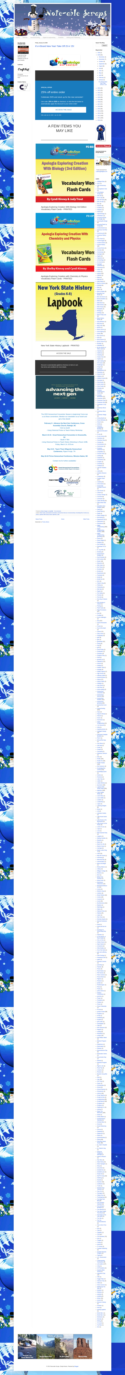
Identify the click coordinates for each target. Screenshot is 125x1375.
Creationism (100, 476)
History (99, 679)
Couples (99, 461)
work (98, 1307)
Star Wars (99, 1160)
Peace (98, 969)
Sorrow (99, 1129)
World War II (100, 1315)
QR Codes (100, 1021)
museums (99, 899)
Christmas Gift (101, 402)
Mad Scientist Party (102, 832)
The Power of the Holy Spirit (101, 1215)
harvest (99, 663)
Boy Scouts (100, 335)
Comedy (99, 442)
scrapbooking (100, 1099)
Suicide (99, 1180)
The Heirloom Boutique (100, 1206)
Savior (98, 1083)
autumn (99, 273)
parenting (99, 965)
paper (98, 959)
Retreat (99, 1060)
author (98, 269)
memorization (100, 861)
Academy (99, 207)
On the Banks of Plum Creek (101, 937)
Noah (98, 924)
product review (101, 1011)
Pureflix (99, 1019)
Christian (99, 388)
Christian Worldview (100, 395)
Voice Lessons (101, 1285)
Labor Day (100, 779)
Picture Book (100, 977)
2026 (99, 52)
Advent (99, 211)
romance (99, 1070)
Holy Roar (99, 687)
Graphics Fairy (101, 655)
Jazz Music (100, 743)
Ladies (99, 781)
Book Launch (100, 329)
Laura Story (100, 795)
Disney (99, 538)
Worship (99, 1319)
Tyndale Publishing (102, 1248)
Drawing (99, 552)
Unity (98, 1266)
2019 (99, 99)
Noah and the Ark (101, 926)
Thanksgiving (100, 1197)
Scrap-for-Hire (100, 1097)
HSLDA (99, 715)
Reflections (100, 1044)
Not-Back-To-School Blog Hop (101, 930)
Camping (99, 355)
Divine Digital (100, 540)
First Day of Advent (102, 599)
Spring (99, 1139)
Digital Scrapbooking (49, 37)
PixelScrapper (100, 984)
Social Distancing (101, 1126)
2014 (99, 111)
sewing (99, 1109)
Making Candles (101, 838)
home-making (100, 689)
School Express (101, 1089)
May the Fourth (101, 855)
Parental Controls (101, 961)
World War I (100, 1313)
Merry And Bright (101, 863)
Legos (98, 803)
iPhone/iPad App (101, 740)
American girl (100, 233)
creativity (99, 482)
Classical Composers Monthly (100, 427)
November (102, 59)
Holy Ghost (100, 685)
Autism (99, 271)
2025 (99, 55)
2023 (99, 90)
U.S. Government (101, 1257)
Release (99, 1048)
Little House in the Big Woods (102, 820)
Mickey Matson (101, 867)
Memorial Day (100, 859)
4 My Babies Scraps (100, 193)
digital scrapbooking (100, 526)
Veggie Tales (100, 1279)
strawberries (100, 1170)
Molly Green (100, 880)
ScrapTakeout (100, 1101)
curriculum (100, 498)
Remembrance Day (102, 1050)
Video (98, 1282)
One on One (100, 940)
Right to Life (100, 1066)
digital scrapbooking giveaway (100, 535)
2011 (99, 118)
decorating (100, 517)
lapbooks (54, 514)
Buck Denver (100, 339)
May (100, 73)
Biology (99, 310)
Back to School (101, 283)
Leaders (99, 799)
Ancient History (101, 244)
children (99, 376)
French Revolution (102, 622)
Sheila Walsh (100, 1116)
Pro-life (99, 1009)
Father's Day (100, 583)
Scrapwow (100, 1103)
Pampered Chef (101, 957)
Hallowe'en (100, 661)
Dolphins (99, 542)
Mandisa (99, 840)
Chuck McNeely (101, 420)
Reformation (100, 1046)
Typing (99, 1255)
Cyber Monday (101, 500)
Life (98, 811)
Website (25, 37)
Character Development (100, 369)
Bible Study (100, 306)
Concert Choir (100, 453)
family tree (100, 579)
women (99, 1300)
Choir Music (100, 382)
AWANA (99, 275)
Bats (98, 287)
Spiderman (100, 1133)
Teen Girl (99, 1191)
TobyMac (99, 1232)
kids (98, 756)
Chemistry (99, 372)
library (98, 809)
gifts (98, 637)
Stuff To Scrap (100, 1176)
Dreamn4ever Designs (100, 554)
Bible (98, 300)
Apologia (99, 254)
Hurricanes (100, 719)
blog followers (100, 321)
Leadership (100, 801)
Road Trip (99, 1068)
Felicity (99, 585)
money (99, 889)
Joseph (99, 749)
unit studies (100, 1264)
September (102, 64)
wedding (99, 1296)
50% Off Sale (100, 199)
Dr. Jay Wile (100, 549)
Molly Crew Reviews (100, 877)
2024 (99, 88)
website (99, 1294)
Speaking (99, 1131)
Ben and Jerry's (101, 296)
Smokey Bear (100, 1122)
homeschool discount (62, 512)
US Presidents (101, 1268)
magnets (99, 836)
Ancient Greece (101, 242)
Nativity (99, 913)
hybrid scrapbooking (100, 722)
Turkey (99, 1242)
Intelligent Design (101, 731)
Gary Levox (100, 633)
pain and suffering (101, 952)
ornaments (100, 946)
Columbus (99, 438)
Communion (100, 446)
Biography (99, 308)
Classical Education (102, 431)
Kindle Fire (100, 761)
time (98, 1228)
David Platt (100, 511)
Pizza (98, 987)
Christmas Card (101, 400)
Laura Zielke (100, 798)
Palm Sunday (100, 955)
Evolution (99, 569)
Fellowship (100, 587)
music (98, 901)
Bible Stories (100, 304)
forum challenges (101, 617)
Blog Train (99, 325)
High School (100, 673)
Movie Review (100, 895)
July (100, 68)
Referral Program (101, 1041)
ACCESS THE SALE (63, 110)
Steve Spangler (101, 1164)
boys (98, 337)
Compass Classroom (100, 449)
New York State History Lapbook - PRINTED (60, 345)
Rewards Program (102, 1062)
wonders (99, 1305)
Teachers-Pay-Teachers (101, 1188)
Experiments (100, 573)
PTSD (98, 1015)
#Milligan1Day (100, 181)
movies (99, 897)
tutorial (99, 1244)
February (101, 77)
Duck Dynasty (100, 557)
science (99, 1093)
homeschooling (71, 512)
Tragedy (99, 1240)
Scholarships (100, 1085)
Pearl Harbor (100, 971)
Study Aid (99, 1174)
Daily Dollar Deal (101, 502)
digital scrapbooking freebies (100, 530)
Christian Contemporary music (101, 392)
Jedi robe (99, 745)
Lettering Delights (101, 805)
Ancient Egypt (100, 240)
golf (98, 647)
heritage (99, 669)
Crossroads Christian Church (101, 486)
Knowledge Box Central (81, 512)
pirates (99, 983)
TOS (98, 1234)
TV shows (99, 1246)
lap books (99, 785)
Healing (99, 665)
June (100, 70)
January (101, 79)
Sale (58, 514)
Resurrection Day (101, 1057)
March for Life (100, 844)
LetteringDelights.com (101, 171)
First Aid (99, 597)
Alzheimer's (100, 215)
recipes (99, 1035)
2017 (99, 104)
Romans (99, 1072)
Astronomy (100, 267)
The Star (99, 1218)
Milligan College (101, 871)
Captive (99, 359)
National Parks (101, 911)
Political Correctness (100, 993)
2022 (99, 92)
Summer (99, 1182)
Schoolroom (100, 1091)
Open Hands (100, 944)
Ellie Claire (100, 565)
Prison (98, 1004)
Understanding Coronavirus (101, 1261)
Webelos (99, 1292)
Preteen (99, 1002)
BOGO (99, 327)
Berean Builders (101, 298)
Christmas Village (101, 414)
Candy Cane (100, 357)
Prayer (99, 998)
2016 (99, 106)
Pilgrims (99, 979)
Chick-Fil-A (100, 374)
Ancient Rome (100, 248)
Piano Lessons (101, 975)
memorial (99, 857)
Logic (98, 828)
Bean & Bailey (100, 291)
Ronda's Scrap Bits (102, 1074)
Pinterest (99, 981)
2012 (99, 115)
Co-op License (101, 436)
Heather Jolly (100, 667)
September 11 (100, 1107)
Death (98, 513)
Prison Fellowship (101, 1006)
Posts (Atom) (45, 522)
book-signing (100, 331)
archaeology (100, 260)
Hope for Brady (101, 714)
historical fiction (101, 677)
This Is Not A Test (101, 1225)
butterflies (99, 345)
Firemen (99, 595)
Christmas (99, 398)
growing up (100, 659)
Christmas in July (101, 404)
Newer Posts (39, 519)
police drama (100, 990)
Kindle (98, 758)
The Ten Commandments (101, 1221)
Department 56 (101, 519)
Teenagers (100, 1193)
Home (18, 37)
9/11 (98, 203)
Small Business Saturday (101, 1119)
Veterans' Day (100, 1281)
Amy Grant (100, 238)
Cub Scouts (100, 490)
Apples (99, 256)
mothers (99, 893)
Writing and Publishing (73, 37)
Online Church (101, 942)
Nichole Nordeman (102, 921)
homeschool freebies (100, 699)
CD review (100, 363)
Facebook (99, 575)
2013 (99, 113)
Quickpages (100, 1023)
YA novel (99, 1323)
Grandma (99, 653)
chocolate (99, 380)
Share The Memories (100, 1112)
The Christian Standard (100, 1203)
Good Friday (100, 649)
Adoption (99, 209)
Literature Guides (101, 813)
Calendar (99, 351)
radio (98, 1025)
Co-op (98, 434)
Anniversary (100, 252)
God (98, 645)
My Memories (100, 903)
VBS (98, 1276)
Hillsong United (101, 675)
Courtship (99, 463)
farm (98, 581)
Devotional (100, 523)
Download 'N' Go (101, 546)
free (98, 620)
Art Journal (100, 262)
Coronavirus (100, 459)
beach (98, 289)
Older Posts (86, 519)
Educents (99, 563)
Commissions (100, 444)
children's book (101, 378)
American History (101, 235)
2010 (99, 120)
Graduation (100, 651)
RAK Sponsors (101, 1027)
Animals (99, 250)
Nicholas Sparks (101, 919)
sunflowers (100, 1184)
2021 (99, 95)
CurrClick (99, 496)
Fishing (99, 606)
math (98, 853)
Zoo (98, 1327)
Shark (98, 1114)
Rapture (99, 1029)
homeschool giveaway (100, 702)
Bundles (99, 343)
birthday (99, 312)
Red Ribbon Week (102, 1037)
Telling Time (100, 1195)
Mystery (99, 905)
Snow (98, 1124)
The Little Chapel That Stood (101, 1212)
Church (99, 422)
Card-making (100, 361)
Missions (99, 873)
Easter (99, 561)
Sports (99, 1135)
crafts (98, 471)
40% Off (99, 195)
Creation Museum (101, 473)
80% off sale (100, 201)
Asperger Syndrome (100, 264)
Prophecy (99, 1013)
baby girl (99, 279)
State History (100, 1162)
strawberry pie (100, 1172)
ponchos (99, 996)
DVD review (100, 559)
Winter (99, 1298)
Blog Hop (99, 323)
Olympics (99, 934)
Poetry (99, 988)
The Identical (100, 1209)
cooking (99, 455)
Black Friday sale (101, 314)
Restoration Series (102, 1053)
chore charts (100, 384)
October (101, 61)
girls (98, 639)
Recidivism (100, 1033)
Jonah (98, 747)
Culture (99, 492)
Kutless (99, 775)
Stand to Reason (101, 1156)
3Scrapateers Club (102, 189)
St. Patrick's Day (101, 1148)
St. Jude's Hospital (102, 1145)
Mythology (100, 907)
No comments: (58, 511)
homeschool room (101, 705)
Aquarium (99, 258)
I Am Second (100, 725)
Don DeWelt (100, 544)
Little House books (102, 816)
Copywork (99, 457)
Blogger (76, 1366)
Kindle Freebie (101, 762)
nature (98, 915)
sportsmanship (101, 1137)
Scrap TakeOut (101, 1095)
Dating (99, 509)
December (102, 57)
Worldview (100, 1317)
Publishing (100, 1017)
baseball (99, 285)
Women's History (101, 1302)
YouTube (99, 1325)
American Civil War (102, 230)
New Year (99, 917)
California (99, 353)
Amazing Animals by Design (101, 218)
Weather (99, 1290)
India (98, 727)
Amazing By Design (102, 221)
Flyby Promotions (101, 610)
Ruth (98, 1077)
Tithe (98, 1230)
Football (99, 615)
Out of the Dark (101, 950)
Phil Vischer (100, 973)
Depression (100, 521)
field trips (99, 589)
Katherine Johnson (102, 753)
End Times (100, 567)
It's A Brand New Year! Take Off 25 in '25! (54, 46)
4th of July (100, 197)
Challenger (100, 365)
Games (99, 631)
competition (100, 451)
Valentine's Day (101, 1273)
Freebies (61, 37)
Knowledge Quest (101, 771)
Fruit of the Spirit (101, 628)
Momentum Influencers (100, 883)
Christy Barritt (100, 418)
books (98, 333)
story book (100, 1168)
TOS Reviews (100, 1236)
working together (101, 1309)
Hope (98, 712)
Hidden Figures (101, 671)
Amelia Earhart (101, 228)
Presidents (100, 1000)
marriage (99, 848)
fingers (99, 591)
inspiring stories (101, 729)
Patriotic (99, 967)
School (99, 1087)
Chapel (99, 367)
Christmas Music (101, 411)
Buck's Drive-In (101, 341)
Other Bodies (100, 948)
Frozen (99, 626)
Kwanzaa (99, 777)
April (100, 75)
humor (98, 718)
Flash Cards (42, 512)
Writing (99, 1321)
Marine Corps (100, 846)
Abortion (99, 205)
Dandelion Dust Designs (101, 506)
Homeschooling (35, 37)
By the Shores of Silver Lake (101, 348)
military (99, 869)
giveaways (100, 641)
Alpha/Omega (100, 213)
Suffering (99, 1178)
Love (98, 831)
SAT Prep (99, 1081)
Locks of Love (100, 826)
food (98, 613)
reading (99, 1031)
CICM (98, 424)
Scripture (99, 1105)
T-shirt (98, 1186)
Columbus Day (101, 440)
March (98, 842)
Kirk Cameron (100, 766)
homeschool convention (51, 512)
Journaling (100, 751)
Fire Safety (100, 593)
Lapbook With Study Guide (45, 514)
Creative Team (101, 478)
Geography (100, 635)
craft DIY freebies (101, 467)
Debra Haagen (101, 515)
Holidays (99, 683)
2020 (99, 97)
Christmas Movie (101, 408)
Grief (98, 657)
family (98, 577)
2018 (99, 101)
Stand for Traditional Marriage (100, 1153)
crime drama (100, 483)
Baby (98, 277)
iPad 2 (98, 738)
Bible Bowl (100, 302)
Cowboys (99, 465)
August (101, 66)
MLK (98, 875)
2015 (99, 108)
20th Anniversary (101, 185)
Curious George (101, 494)
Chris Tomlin (100, 386)
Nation (99, 909)
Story (98, 1166)
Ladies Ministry (101, 783)
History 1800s (100, 681)
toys (98, 1238)
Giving (98, 643)
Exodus (99, 571)
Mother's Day (100, 891)
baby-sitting (100, 281)
